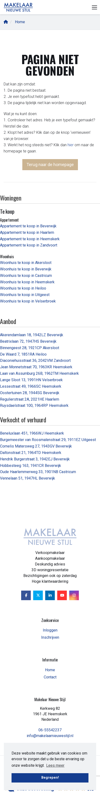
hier (71, 145)
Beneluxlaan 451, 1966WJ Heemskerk (32, 433)
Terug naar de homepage (50, 164)
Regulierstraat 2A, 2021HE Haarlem (29, 399)
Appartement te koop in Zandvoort (28, 245)
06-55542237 (50, 730)
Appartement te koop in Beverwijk (28, 226)
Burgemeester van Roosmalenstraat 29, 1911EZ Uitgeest (48, 439)
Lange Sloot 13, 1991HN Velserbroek (31, 380)
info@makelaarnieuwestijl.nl (50, 735)
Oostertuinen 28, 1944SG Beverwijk (29, 393)
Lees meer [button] (55, 765)
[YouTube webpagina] (62, 595)
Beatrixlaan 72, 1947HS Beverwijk (28, 341)
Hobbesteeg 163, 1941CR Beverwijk (30, 465)
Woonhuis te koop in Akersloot (25, 262)
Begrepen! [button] (50, 778)
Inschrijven (50, 637)
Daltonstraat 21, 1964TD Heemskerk (30, 452)
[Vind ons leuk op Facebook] (26, 595)
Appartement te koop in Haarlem (27, 232)
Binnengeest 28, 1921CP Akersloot (29, 348)
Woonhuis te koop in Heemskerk (27, 282)
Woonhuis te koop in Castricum (26, 275)
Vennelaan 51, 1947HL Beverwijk (27, 478)
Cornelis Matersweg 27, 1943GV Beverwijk (36, 446)
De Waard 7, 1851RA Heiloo (23, 354)
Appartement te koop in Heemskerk (30, 239)
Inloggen (50, 630)
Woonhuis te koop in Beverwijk (25, 269)
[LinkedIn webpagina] (50, 595)
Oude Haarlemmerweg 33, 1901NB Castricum (38, 472)
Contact (50, 677)
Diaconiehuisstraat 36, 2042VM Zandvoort (35, 360)
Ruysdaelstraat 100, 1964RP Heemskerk (34, 405)
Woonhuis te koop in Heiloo (23, 288)
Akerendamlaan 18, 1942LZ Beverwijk (31, 335)
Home (50, 670)
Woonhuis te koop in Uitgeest (25, 294)
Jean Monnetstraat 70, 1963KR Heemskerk (36, 367)
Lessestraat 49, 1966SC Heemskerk (30, 386)
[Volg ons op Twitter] (38, 595)
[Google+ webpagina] (74, 595)
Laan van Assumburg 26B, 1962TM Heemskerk (39, 373)
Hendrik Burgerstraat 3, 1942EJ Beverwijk (35, 459)
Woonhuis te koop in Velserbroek (28, 301)
